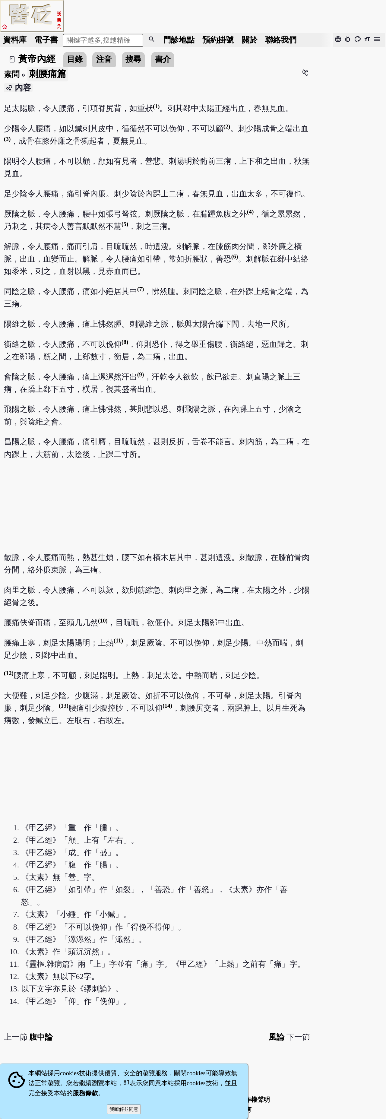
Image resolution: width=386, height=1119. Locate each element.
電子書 (46, 40)
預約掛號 (218, 40)
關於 (249, 40)
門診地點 (179, 40)
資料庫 (15, 40)
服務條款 (85, 1093)
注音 (104, 59)
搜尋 (133, 59)
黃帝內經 (36, 59)
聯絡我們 (280, 40)
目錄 (75, 59)
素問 (12, 74)
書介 (163, 59)
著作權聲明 (254, 1099)
